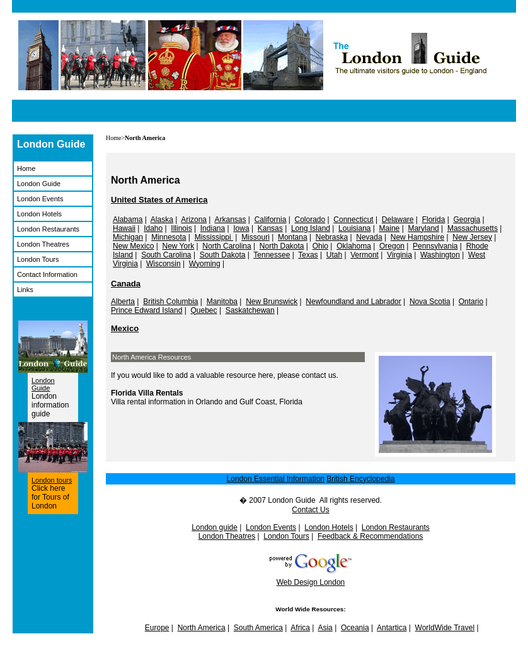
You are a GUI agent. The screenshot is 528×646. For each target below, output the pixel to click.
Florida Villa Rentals (147, 393)
